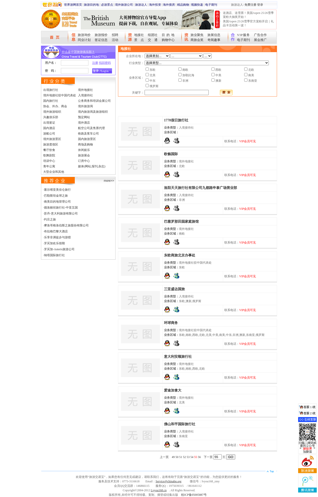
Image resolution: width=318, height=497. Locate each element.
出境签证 (49, 122)
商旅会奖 (197, 40)
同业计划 (84, 40)
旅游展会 (84, 155)
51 (180, 457)
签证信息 (101, 40)
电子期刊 (211, 4)
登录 (260, 4)
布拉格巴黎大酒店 (56, 231)
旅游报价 (101, 35)
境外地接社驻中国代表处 (59, 95)
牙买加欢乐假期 (54, 243)
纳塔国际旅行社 (54, 255)
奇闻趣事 (213, 40)
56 (199, 457)
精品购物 (183, 4)
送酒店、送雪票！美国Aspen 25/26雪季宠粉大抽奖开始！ (248, 15)
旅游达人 (141, 4)
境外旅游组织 (52, 111)
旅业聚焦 (197, 35)
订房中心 (84, 161)
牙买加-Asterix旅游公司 (59, 249)
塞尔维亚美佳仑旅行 (57, 189)
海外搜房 (169, 4)
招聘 (115, 35)
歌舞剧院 (49, 155)
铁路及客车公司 (88, 133)
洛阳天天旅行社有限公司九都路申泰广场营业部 (200, 188)
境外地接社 (85, 90)
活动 (115, 40)
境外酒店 (84, 122)
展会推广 (260, 40)
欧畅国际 (171, 154)
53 (188, 457)
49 (173, 457)
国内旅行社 (50, 101)
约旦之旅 (50, 219)
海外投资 (155, 4)
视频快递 (197, 4)
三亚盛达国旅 (174, 289)
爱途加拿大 (172, 390)
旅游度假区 (50, 144)
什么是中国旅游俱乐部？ (78, 52)
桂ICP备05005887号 (194, 495)
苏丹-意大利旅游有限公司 (61, 213)
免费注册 (250, 4)
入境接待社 (85, 95)
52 (184, 457)
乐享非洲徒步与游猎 (57, 237)
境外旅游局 (85, 106)
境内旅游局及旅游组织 (93, 111)
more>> (109, 180)
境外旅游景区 (52, 139)
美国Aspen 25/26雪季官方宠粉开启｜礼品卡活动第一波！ (248, 23)
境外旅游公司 (124, 4)
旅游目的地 (91, 4)
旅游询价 (84, 35)
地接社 (139, 35)
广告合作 (260, 35)
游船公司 (49, 133)
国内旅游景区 (87, 139)
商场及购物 (85, 144)
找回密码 (105, 63)
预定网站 (84, 117)
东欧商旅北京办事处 (179, 255)
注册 (95, 63)
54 (191, 457)
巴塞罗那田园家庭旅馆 (181, 221)
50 (176, 457)
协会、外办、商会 (55, 106)
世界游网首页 (73, 4)
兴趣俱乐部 (50, 117)
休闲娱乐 (84, 150)
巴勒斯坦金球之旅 (56, 195)
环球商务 (171, 323)
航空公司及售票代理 (91, 128)
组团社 (153, 35)
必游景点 (107, 4)
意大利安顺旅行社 (178, 356)
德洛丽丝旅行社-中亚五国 (61, 207)
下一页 (208, 457)
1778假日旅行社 (176, 120)
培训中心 (49, 161)
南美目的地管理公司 (57, 201)
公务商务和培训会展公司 (94, 101)
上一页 (164, 457)
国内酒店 (49, 128)
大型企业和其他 (53, 172)
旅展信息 (213, 35)
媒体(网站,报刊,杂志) (91, 166)
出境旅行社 (50, 90)
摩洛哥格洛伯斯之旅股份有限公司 (66, 225)
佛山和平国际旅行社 (179, 424)
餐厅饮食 (49, 150)
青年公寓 (49, 166)
